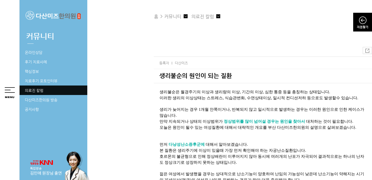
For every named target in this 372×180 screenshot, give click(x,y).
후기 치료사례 (36, 62)
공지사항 (32, 109)
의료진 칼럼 (34, 90)
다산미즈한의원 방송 (41, 100)
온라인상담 (33, 52)
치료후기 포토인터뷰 (41, 81)
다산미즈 (181, 63)
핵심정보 (32, 71)
